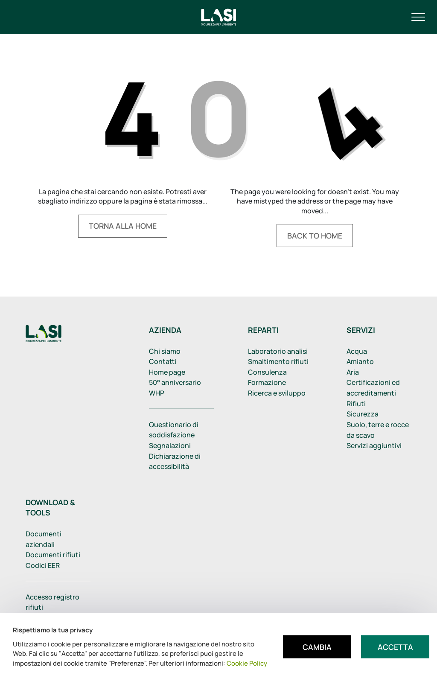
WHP (156, 393)
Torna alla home (123, 226)
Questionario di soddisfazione (173, 430)
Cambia (317, 647)
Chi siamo (165, 351)
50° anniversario (175, 382)
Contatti (162, 361)
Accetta (395, 647)
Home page (167, 372)
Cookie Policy (247, 663)
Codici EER (43, 565)
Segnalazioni (170, 445)
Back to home (314, 235)
